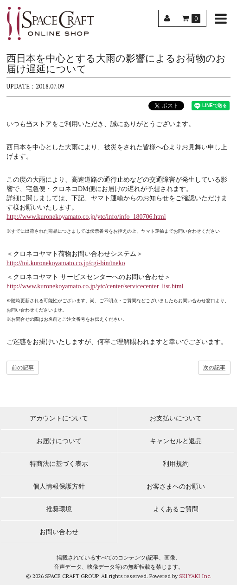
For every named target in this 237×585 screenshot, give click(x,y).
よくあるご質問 (176, 509)
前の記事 (23, 367)
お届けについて (59, 441)
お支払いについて (176, 418)
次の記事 (214, 367)
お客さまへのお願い (176, 486)
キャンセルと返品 (176, 441)
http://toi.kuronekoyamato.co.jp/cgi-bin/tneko (65, 263)
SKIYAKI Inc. (195, 575)
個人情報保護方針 (59, 486)
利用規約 (176, 463)
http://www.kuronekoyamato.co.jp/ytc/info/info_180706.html (86, 216)
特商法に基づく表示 (59, 463)
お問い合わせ (58, 531)
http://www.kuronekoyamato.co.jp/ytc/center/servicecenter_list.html (95, 286)
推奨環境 (59, 509)
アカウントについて (59, 418)
